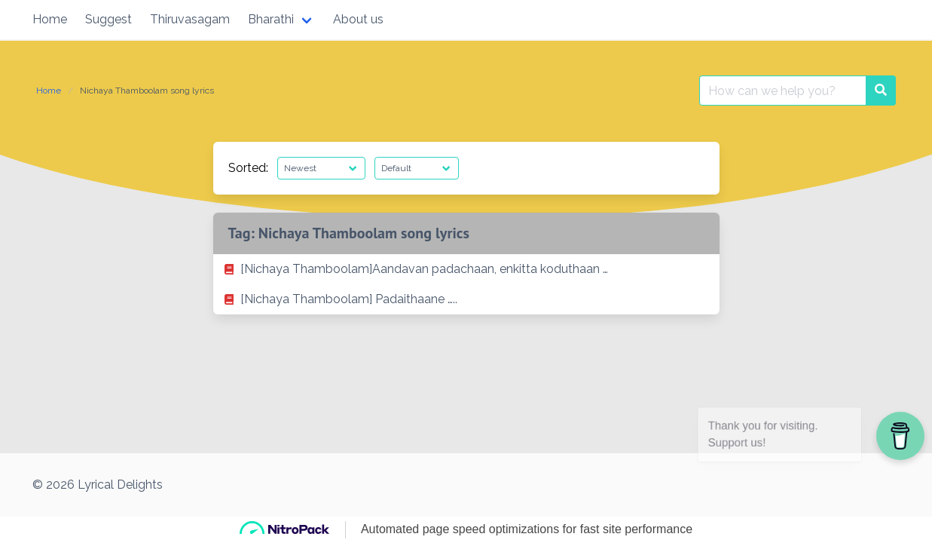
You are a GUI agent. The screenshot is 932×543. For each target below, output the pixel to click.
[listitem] (466, 269)
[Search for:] (782, 90)
